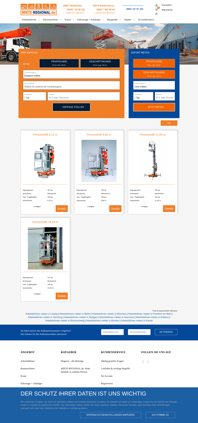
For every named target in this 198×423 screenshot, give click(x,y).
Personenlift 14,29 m (45, 222)
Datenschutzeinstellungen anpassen (110, 415)
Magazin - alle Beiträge (72, 361)
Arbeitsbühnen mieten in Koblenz (152, 317)
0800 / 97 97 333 (134, 9)
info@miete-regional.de (74, 13)
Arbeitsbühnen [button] (29, 19)
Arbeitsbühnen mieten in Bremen (102, 320)
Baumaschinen (28, 368)
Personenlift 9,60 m (99, 134)
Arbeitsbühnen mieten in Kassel (137, 320)
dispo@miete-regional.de (105, 13)
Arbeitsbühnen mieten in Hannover (116, 317)
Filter (169, 123)
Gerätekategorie (30, 72)
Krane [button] (68, 19)
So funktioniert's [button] (146, 19)
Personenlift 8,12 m (45, 134)
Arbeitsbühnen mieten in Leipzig (42, 314)
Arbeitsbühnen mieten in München (109, 314)
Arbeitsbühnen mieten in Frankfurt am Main (149, 314)
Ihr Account (106, 376)
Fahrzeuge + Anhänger (31, 383)
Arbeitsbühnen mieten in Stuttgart (80, 317)
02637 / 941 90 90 (105, 9)
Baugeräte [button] (112, 19)
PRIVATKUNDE (154, 63)
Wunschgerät (29, 83)
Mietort (52, 94)
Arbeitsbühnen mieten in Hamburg (45, 317)
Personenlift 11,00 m (153, 134)
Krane (23, 376)
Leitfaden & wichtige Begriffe (115, 368)
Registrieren (107, 383)
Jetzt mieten (154, 107)
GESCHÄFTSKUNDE (154, 74)
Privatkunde (59, 63)
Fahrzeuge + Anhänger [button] (88, 19)
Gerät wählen (139, 83)
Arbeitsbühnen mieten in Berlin (74, 314)
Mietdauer (28, 94)
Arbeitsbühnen (28, 361)
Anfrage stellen (71, 107)
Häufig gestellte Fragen (112, 361)
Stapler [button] (127, 19)
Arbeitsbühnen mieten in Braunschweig (65, 320)
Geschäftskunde (100, 63)
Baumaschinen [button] (50, 19)
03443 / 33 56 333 (76, 9)
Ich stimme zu (160, 415)
